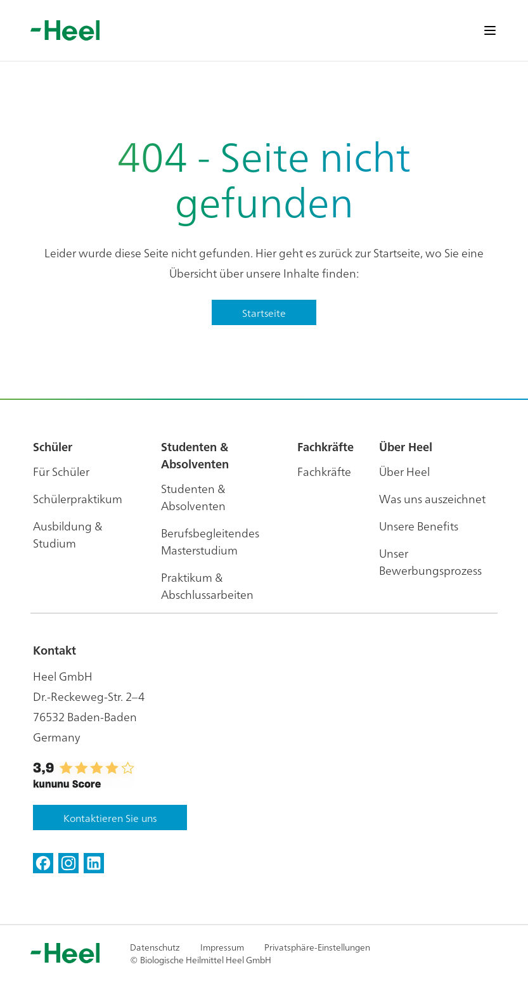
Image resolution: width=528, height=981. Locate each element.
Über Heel (404, 471)
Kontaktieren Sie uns (110, 817)
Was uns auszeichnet (432, 498)
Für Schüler (61, 471)
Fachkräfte (324, 471)
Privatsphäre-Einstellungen (317, 946)
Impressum (222, 946)
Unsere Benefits (418, 526)
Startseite (264, 312)
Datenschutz (155, 946)
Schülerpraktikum (77, 498)
